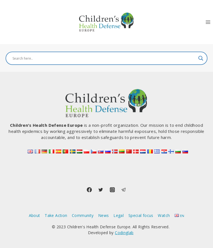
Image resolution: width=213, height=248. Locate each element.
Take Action (56, 215)
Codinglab (124, 232)
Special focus (140, 215)
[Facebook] (89, 190)
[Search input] (104, 58)
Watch (164, 215)
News (103, 215)
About (34, 215)
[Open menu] (208, 22)
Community (82, 215)
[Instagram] (112, 190)
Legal (118, 215)
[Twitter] (101, 190)
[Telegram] (124, 190)
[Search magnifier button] (201, 58)
